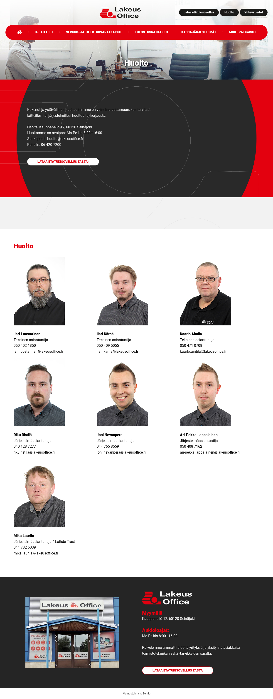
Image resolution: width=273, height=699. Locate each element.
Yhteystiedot (253, 12)
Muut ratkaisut (242, 32)
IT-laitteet (44, 32)
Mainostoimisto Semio (136, 693)
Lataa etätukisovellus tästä (62, 162)
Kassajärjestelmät (198, 32)
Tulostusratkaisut (152, 32)
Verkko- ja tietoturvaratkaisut (94, 32)
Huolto (229, 12)
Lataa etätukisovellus (199, 12)
